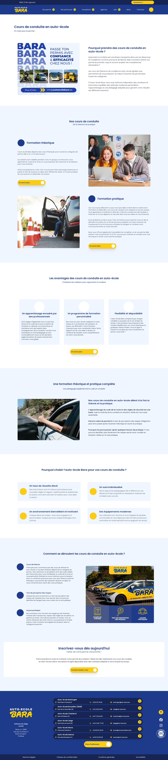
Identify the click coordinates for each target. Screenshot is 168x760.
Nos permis (49, 9)
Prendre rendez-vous (84, 670)
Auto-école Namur (66, 734)
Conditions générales (106, 757)
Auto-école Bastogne (67, 699)
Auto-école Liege (65, 720)
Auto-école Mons (65, 727)
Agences (103, 10)
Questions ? (143, 2)
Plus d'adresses (98, 744)
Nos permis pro (68, 9)
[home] (21, 713)
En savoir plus (32, 182)
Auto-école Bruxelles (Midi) (70, 706)
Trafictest (140, 10)
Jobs (116, 9)
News (129, 10)
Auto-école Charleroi (67, 713)
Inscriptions (88, 9)
